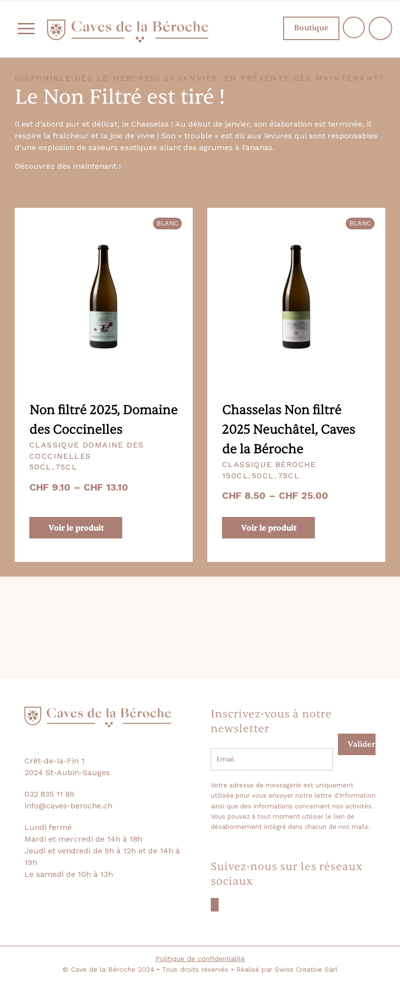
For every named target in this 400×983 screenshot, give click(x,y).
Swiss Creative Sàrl (306, 969)
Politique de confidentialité (200, 958)
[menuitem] (21, 28)
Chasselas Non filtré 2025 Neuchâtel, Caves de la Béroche (288, 429)
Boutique (302, 28)
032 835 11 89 (49, 794)
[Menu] (21, 28)
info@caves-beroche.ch (68, 805)
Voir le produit (76, 528)
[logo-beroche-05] (127, 31)
